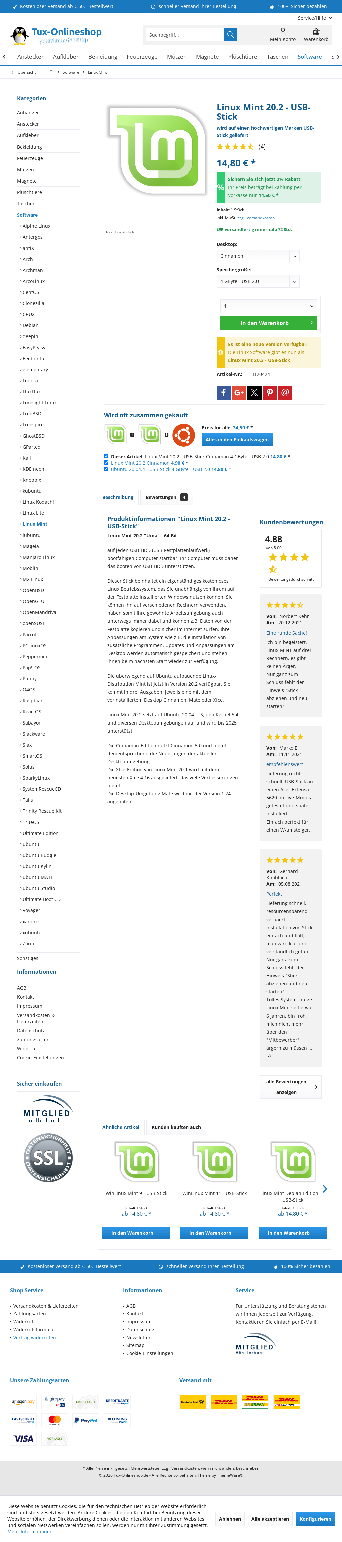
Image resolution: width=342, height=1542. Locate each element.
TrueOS (30, 822)
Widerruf (27, 1060)
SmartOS (31, 756)
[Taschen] (277, 56)
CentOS (30, 292)
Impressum (29, 1018)
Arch (27, 259)
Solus (28, 767)
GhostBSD (33, 435)
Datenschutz (31, 1042)
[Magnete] (207, 56)
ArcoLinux (33, 281)
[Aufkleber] (65, 56)
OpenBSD (32, 590)
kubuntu (31, 491)
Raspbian (32, 700)
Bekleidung (29, 146)
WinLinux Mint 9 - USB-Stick (136, 1193)
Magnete (27, 181)
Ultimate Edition (40, 833)
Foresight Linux (39, 402)
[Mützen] (176, 56)
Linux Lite (32, 513)
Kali (26, 458)
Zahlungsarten (33, 1051)
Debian (30, 325)
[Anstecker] (30, 56)
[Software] (310, 56)
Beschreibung (117, 497)
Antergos (32, 237)
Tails (27, 800)
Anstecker (28, 124)
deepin (29, 336)
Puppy (29, 678)
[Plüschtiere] (243, 56)
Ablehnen (230, 1519)
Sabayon (31, 722)
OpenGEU (32, 601)
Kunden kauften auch (176, 1127)
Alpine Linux (35, 226)
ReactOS (31, 711)
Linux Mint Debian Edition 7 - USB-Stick (292, 1196)
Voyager (30, 910)
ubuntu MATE (37, 877)
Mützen (25, 169)
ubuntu (30, 844)
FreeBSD (31, 413)
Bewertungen (167, 497)
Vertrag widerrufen (34, 1337)
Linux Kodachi (37, 502)
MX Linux (32, 579)
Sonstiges (27, 958)
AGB (21, 1000)
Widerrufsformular (34, 1329)
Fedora (29, 380)
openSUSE (33, 623)
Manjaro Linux (38, 557)
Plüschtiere (29, 192)
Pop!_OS (31, 667)
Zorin (27, 943)
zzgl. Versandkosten (256, 218)
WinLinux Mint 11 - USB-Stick (214, 1193)
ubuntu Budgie (38, 855)
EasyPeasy (33, 347)
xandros (31, 921)
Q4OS (28, 689)
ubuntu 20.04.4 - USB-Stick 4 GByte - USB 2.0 (160, 469)
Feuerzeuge (30, 158)
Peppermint (35, 656)
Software (27, 215)
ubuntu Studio (38, 888)
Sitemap (135, 1345)
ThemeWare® (230, 1475)
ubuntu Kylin (36, 866)
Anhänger (28, 112)
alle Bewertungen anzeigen (291, 1086)
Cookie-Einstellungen (40, 1069)
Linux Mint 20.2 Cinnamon (140, 463)
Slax (26, 745)
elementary (34, 369)
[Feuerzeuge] (142, 56)
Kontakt (25, 1009)
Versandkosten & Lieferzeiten (36, 1030)
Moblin (29, 568)
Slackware (33, 734)
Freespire (32, 424)
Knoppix (31, 480)
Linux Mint (34, 524)
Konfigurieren (315, 1519)
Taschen (26, 203)
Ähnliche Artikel (120, 1127)
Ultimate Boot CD (41, 899)
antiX (27, 248)
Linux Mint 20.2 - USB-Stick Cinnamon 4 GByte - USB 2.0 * (200, 456)
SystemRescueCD (41, 789)
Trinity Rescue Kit (41, 811)
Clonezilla (32, 303)
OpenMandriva (38, 612)
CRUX (28, 314)
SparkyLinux (35, 778)
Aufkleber (28, 135)
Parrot (28, 634)
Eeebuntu (32, 358)
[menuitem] (312, 18)
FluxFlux (31, 391)
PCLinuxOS (34, 645)
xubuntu (31, 932)
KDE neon (32, 469)
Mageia (30, 546)
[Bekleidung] (102, 56)
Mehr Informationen (30, 1531)
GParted (31, 447)
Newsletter (138, 1337)
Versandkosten (185, 1468)
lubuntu (31, 535)
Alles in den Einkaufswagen (237, 439)
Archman (32, 270)
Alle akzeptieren (270, 1519)
